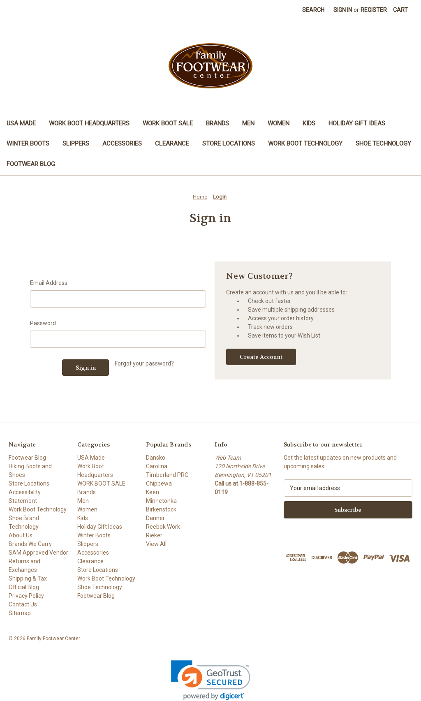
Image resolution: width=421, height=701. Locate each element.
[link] (210, 680)
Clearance (172, 143)
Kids (309, 123)
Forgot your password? (144, 363)
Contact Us (23, 604)
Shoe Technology (383, 143)
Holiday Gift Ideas (356, 123)
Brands (217, 123)
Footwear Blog (31, 164)
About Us (20, 535)
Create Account (261, 357)
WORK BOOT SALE (168, 123)
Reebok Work (163, 526)
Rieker (154, 535)
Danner (155, 518)
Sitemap (20, 613)
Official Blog (24, 587)
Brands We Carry (30, 544)
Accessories (122, 143)
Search (313, 10)
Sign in (342, 10)
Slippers (75, 143)
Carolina (156, 466)
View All (156, 544)
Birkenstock (161, 509)
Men (248, 123)
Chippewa (159, 483)
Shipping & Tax (28, 578)
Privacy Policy (26, 595)
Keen (152, 492)
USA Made (21, 123)
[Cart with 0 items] (400, 10)
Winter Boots (28, 143)
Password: (43, 323)
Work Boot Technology (305, 143)
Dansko (155, 457)
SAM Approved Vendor (38, 552)
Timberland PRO (167, 475)
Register (374, 10)
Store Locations (228, 143)
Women (278, 123)
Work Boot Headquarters (89, 123)
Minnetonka (161, 500)
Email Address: (49, 283)
